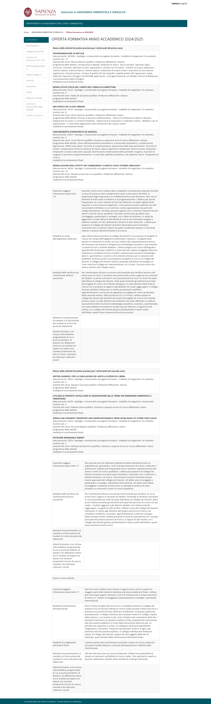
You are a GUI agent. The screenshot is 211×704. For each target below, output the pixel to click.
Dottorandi (31, 86)
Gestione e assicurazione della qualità (34, 106)
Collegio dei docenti (35, 51)
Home (26, 32)
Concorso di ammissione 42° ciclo (35, 58)
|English (179, 3)
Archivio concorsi (34, 115)
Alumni (29, 92)
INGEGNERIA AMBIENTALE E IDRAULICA (47, 32)
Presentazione (32, 45)
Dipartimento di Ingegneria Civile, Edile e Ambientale (54, 23)
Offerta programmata (35, 67)
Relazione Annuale (34, 98)
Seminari (30, 80)
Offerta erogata (34, 74)
